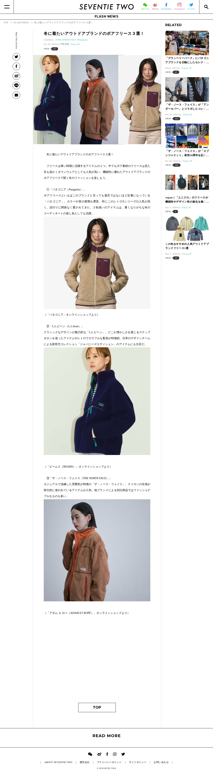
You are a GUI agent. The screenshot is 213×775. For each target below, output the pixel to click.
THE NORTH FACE (66, 39)
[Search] (206, 7)
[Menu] (7, 7)
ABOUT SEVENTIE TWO (58, 762)
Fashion (49, 39)
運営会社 (85, 762)
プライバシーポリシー (109, 762)
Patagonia (82, 39)
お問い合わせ (161, 762)
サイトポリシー (137, 762)
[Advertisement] (97, 661)
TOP (97, 707)
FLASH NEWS (107, 16)
